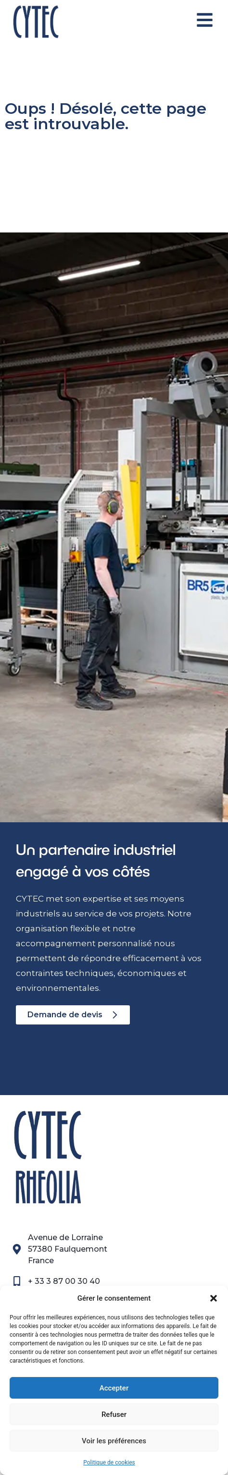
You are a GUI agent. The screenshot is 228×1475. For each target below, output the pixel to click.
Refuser (114, 1414)
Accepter (114, 1388)
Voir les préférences (114, 1441)
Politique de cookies (109, 1462)
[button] (213, 1298)
